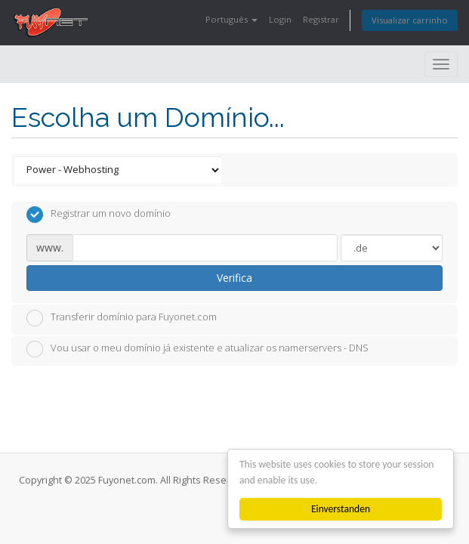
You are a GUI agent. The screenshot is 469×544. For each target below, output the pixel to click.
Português (231, 19)
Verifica (234, 277)
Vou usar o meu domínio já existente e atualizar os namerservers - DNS (197, 349)
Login (280, 19)
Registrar (321, 19)
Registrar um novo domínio (98, 214)
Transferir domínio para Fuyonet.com (121, 318)
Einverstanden (340, 508)
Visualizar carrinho (410, 20)
